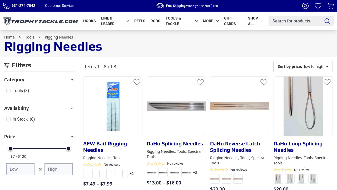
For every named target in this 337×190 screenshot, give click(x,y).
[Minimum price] (20, 169)
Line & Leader (115, 21)
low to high (303, 66)
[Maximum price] (58, 169)
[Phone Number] (6, 6)
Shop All (253, 21)
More (211, 21)
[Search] (327, 21)
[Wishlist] (318, 6)
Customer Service (59, 5)
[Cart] (331, 6)
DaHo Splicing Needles (175, 143)
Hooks (89, 21)
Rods (155, 21)
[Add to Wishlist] (136, 81)
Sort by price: (290, 66)
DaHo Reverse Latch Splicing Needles (235, 146)
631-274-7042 (23, 5)
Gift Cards (230, 21)
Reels (139, 21)
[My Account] (305, 6)
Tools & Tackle (182, 21)
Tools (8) (21, 90)
